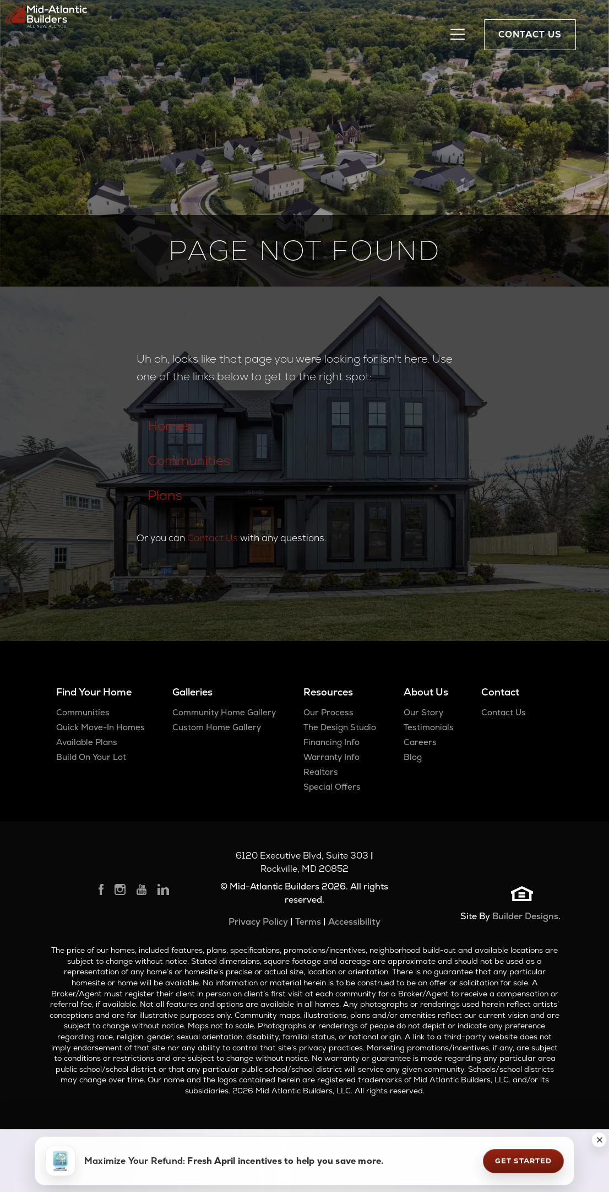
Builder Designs (525, 916)
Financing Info (331, 742)
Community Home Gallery (224, 712)
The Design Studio (339, 727)
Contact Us (212, 538)
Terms (308, 921)
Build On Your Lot (91, 757)
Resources (328, 692)
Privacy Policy (258, 921)
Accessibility (354, 921)
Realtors (320, 772)
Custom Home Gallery (216, 727)
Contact (500, 692)
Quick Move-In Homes (100, 727)
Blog (413, 757)
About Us (426, 692)
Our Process (328, 712)
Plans (165, 495)
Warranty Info (331, 757)
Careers (420, 742)
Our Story (423, 712)
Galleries (192, 692)
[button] (599, 1139)
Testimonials (429, 727)
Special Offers (332, 786)
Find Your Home (94, 692)
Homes (170, 425)
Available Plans (86, 742)
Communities (189, 460)
